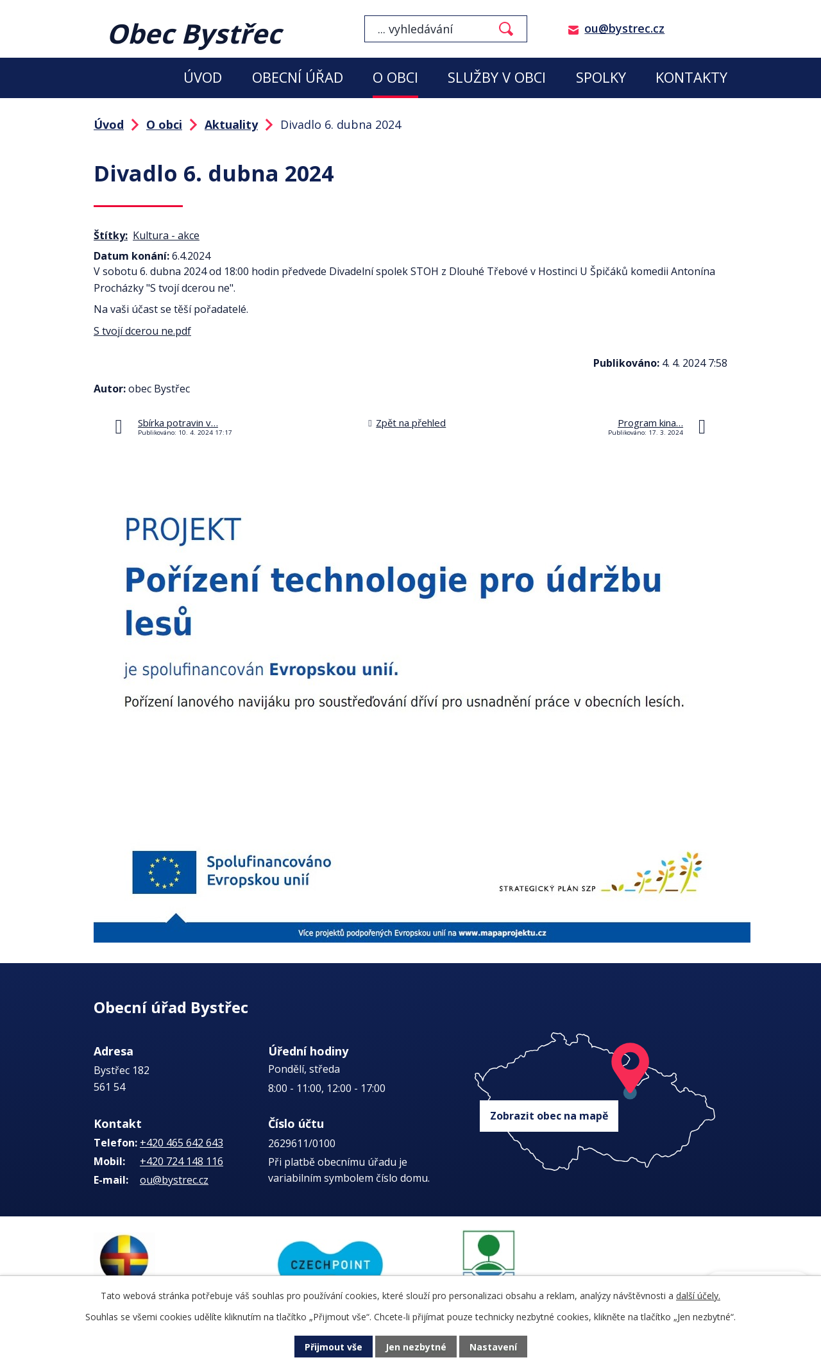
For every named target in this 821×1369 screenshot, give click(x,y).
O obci (395, 77)
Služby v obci (497, 77)
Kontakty (691, 77)
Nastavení (493, 1347)
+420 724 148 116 (181, 1161)
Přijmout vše (333, 1347)
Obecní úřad (297, 77)
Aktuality (231, 124)
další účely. (698, 1295)
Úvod (202, 77)
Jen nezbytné (415, 1347)
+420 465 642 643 (181, 1143)
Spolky (601, 77)
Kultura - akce (166, 235)
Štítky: (111, 235)
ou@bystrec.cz (624, 28)
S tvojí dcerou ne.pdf (142, 331)
